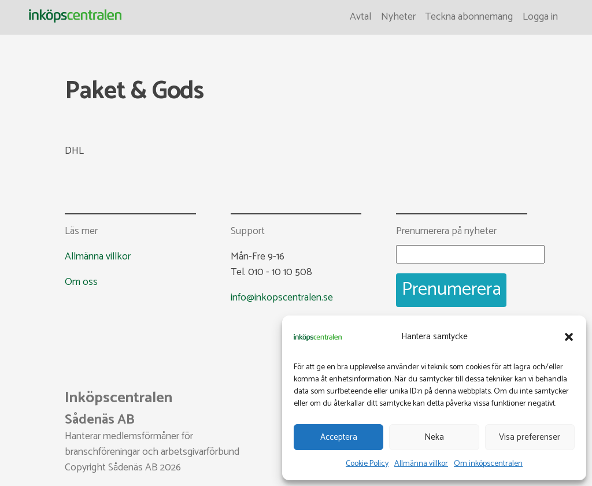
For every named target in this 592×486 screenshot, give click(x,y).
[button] (569, 337)
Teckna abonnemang (469, 17)
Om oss (81, 282)
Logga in (540, 17)
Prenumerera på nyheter (446, 232)
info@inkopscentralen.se (282, 298)
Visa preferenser (529, 437)
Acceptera (338, 437)
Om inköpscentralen (488, 463)
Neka (434, 437)
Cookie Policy (367, 463)
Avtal (360, 17)
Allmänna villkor (421, 463)
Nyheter (398, 17)
